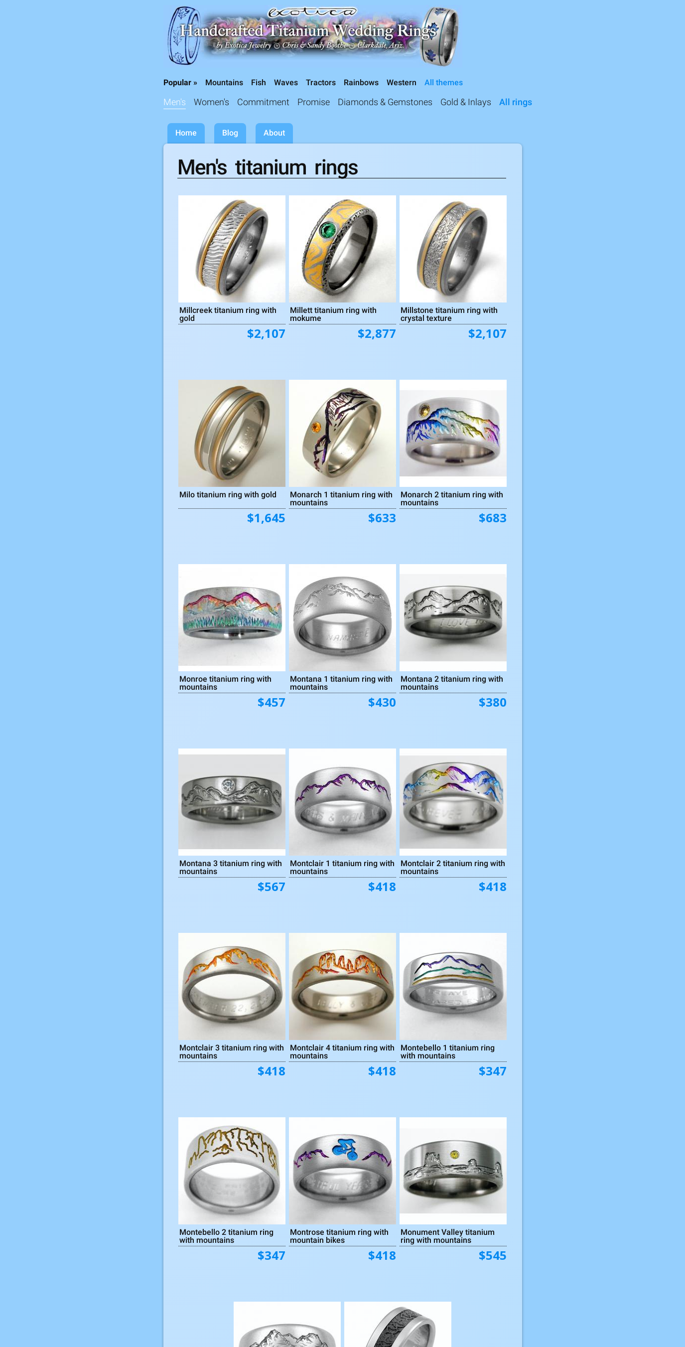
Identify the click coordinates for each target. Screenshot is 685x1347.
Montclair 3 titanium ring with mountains (231, 1051)
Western (401, 82)
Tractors (321, 82)
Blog (230, 133)
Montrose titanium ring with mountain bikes (339, 1235)
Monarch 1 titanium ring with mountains (341, 498)
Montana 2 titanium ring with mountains (452, 682)
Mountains (224, 82)
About (274, 133)
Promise (313, 102)
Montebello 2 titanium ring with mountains (226, 1235)
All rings (515, 102)
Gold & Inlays (465, 102)
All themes (443, 82)
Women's (211, 102)
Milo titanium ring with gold (227, 494)
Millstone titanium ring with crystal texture (449, 313)
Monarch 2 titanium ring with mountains (452, 498)
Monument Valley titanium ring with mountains (448, 1235)
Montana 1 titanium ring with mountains (341, 682)
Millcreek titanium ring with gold (227, 313)
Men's (174, 102)
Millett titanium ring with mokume (333, 313)
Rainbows (361, 82)
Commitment (263, 102)
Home (186, 133)
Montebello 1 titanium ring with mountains (448, 1051)
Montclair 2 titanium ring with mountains (453, 867)
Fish (258, 82)
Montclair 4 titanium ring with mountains (342, 1051)
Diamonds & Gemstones (385, 102)
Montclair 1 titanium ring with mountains (342, 867)
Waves (286, 82)
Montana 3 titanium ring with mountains (230, 867)
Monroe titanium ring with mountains (225, 682)
